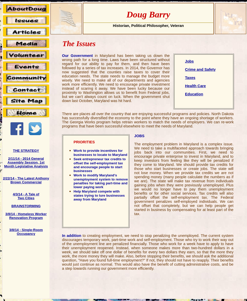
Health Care (195, 86)
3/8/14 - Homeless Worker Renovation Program (26, 216)
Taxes (190, 78)
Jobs (189, 61)
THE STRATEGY (26, 151)
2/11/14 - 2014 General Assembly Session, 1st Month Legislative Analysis (26, 162)
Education (194, 94)
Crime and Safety (200, 69)
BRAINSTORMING (26, 206)
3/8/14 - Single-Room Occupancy (26, 232)
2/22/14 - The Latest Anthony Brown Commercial (26, 180)
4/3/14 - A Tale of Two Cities (26, 196)
